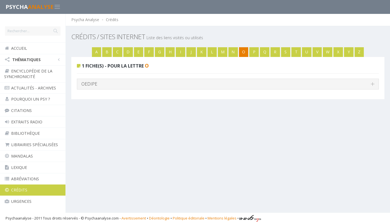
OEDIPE (89, 84)
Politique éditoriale (188, 218)
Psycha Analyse (85, 19)
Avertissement (133, 218)
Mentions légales (222, 218)
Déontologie (159, 218)
